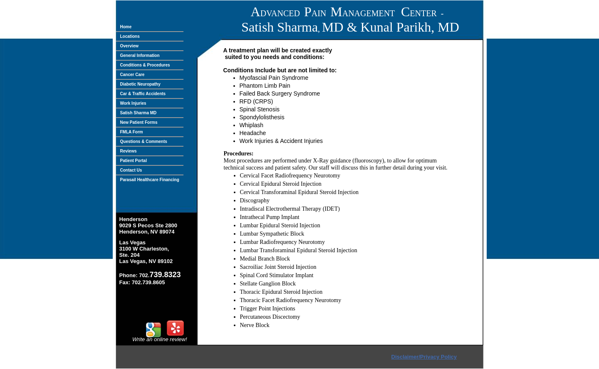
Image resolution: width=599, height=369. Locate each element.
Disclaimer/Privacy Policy (424, 357)
